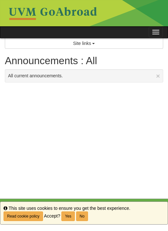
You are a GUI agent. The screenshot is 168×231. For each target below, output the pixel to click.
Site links (84, 43)
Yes (68, 216)
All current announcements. (84, 76)
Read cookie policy (23, 216)
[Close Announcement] (158, 76)
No (82, 216)
